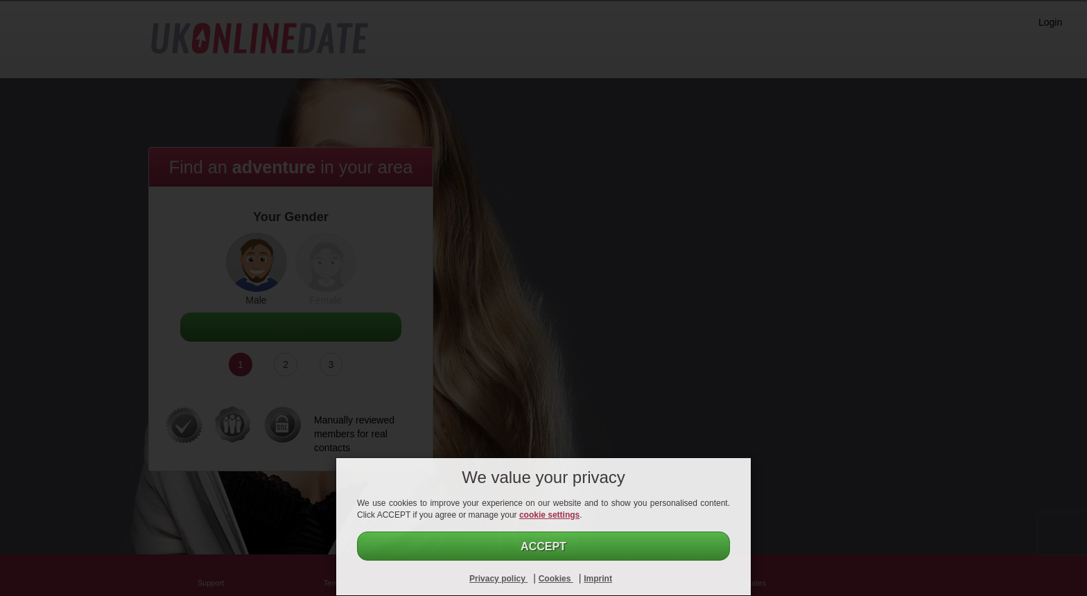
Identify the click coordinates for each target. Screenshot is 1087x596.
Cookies (556, 579)
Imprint (598, 579)
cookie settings (549, 515)
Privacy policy (498, 579)
